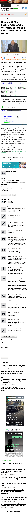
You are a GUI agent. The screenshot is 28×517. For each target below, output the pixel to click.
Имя (2, 342)
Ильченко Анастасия (11, 171)
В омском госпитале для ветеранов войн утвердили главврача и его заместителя (12, 464)
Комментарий (4, 347)
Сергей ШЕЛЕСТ (20, 180)
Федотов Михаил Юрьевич (8, 189)
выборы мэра (15, 182)
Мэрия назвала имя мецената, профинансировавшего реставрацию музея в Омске (13, 388)
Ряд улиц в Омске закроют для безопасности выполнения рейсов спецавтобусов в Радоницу (13, 504)
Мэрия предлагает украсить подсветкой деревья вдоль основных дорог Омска (12, 372)
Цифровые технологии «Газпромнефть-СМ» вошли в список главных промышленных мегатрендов (12, 491)
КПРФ (3, 180)
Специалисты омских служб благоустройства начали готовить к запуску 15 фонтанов (13, 478)
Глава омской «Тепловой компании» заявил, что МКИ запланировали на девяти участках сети (14, 498)
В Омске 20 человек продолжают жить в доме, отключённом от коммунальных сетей (13, 366)
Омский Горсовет (10, 180)
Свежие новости (7, 460)
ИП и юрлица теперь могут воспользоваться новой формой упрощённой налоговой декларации (13, 471)
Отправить (4, 358)
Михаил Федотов (6, 182)
